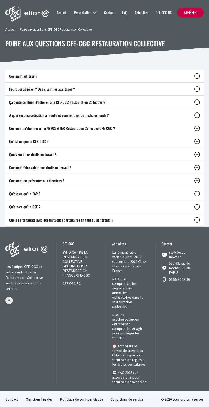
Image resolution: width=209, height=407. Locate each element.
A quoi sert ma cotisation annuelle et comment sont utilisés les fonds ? (104, 115)
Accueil (62, 12)
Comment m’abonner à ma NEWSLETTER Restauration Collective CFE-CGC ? (104, 128)
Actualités (141, 12)
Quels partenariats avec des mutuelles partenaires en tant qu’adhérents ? (104, 220)
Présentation (85, 12)
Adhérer (190, 12)
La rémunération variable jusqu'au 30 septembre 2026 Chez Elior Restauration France (129, 261)
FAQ (124, 12)
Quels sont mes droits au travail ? (104, 154)
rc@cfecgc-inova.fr (178, 254)
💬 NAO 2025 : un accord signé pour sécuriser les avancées (129, 377)
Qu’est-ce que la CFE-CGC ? (104, 141)
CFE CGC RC (164, 12)
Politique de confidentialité (81, 399)
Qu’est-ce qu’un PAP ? (104, 193)
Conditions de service (126, 399)
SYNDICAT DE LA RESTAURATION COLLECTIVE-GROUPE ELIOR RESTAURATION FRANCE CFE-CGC (76, 264)
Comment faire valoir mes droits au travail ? (104, 167)
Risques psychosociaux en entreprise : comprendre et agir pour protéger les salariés (127, 326)
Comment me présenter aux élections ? (104, 180)
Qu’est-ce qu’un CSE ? (104, 207)
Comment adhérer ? (104, 76)
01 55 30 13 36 (179, 279)
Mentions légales (39, 399)
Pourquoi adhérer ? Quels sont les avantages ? (104, 89)
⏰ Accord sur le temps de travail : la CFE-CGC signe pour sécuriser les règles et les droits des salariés (129, 355)
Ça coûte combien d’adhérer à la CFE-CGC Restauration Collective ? (104, 102)
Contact (109, 12)
